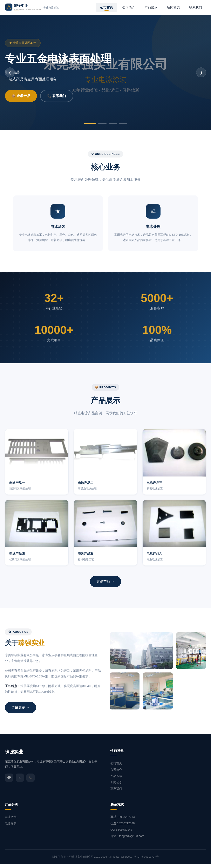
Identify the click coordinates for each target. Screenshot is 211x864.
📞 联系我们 (56, 96)
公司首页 (106, 7)
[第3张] (113, 123)
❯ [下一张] (201, 72)
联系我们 (195, 7)
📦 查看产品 (21, 96)
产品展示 (151, 7)
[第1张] (90, 123)
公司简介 (128, 7)
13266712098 (126, 823)
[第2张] (102, 123)
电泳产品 (10, 817)
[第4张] (123, 123)
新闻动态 (173, 7)
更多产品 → (105, 581)
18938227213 (126, 817)
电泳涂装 (10, 823)
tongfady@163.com (131, 836)
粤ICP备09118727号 (146, 856)
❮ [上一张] (10, 72)
